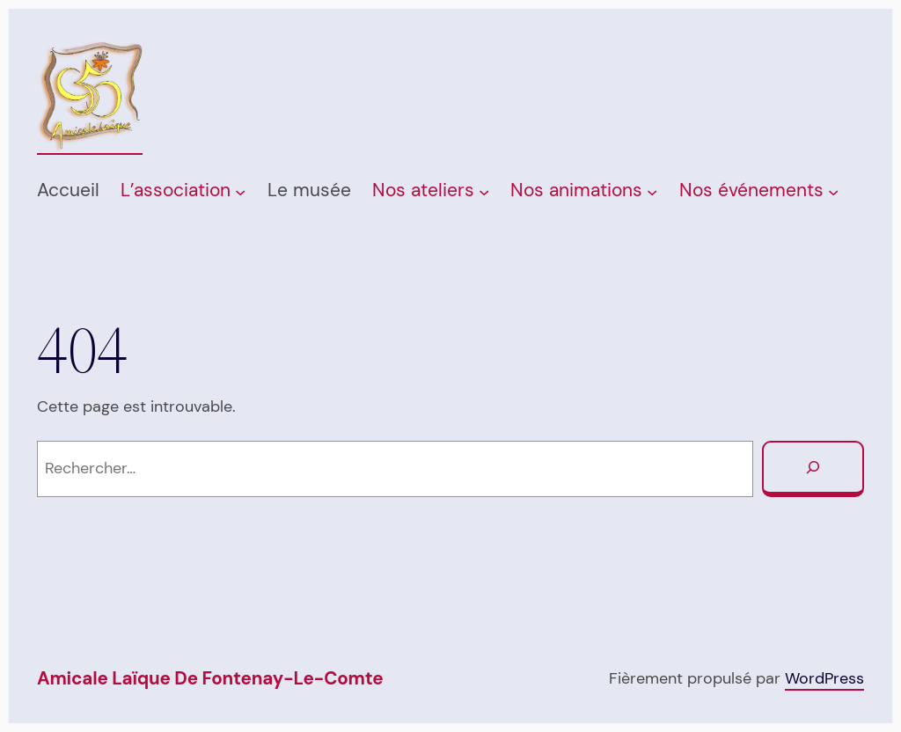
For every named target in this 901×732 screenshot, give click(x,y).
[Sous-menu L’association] (240, 191)
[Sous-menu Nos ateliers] (484, 191)
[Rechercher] (813, 469)
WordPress (824, 678)
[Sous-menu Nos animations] (652, 191)
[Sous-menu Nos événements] (833, 191)
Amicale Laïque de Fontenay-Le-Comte (210, 678)
